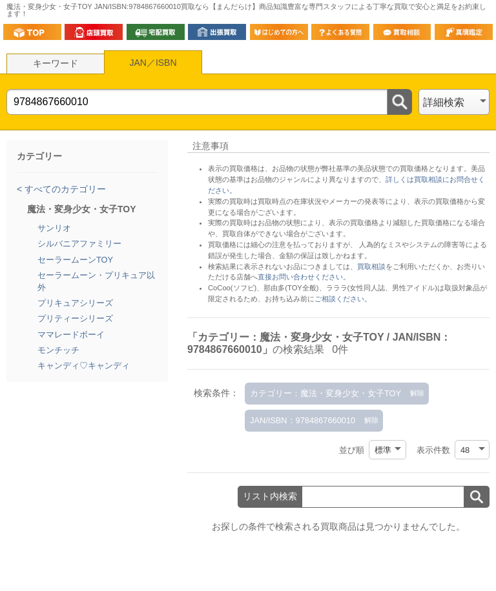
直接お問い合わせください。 (304, 277)
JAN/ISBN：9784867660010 (302, 420)
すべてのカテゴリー (64, 189)
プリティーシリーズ (75, 318)
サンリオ (54, 228)
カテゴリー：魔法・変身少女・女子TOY (325, 393)
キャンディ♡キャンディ (83, 365)
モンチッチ (58, 350)
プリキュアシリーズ (75, 303)
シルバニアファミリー (79, 243)
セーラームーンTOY (75, 260)
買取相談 (371, 266)
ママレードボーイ (71, 334)
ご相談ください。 (343, 299)
